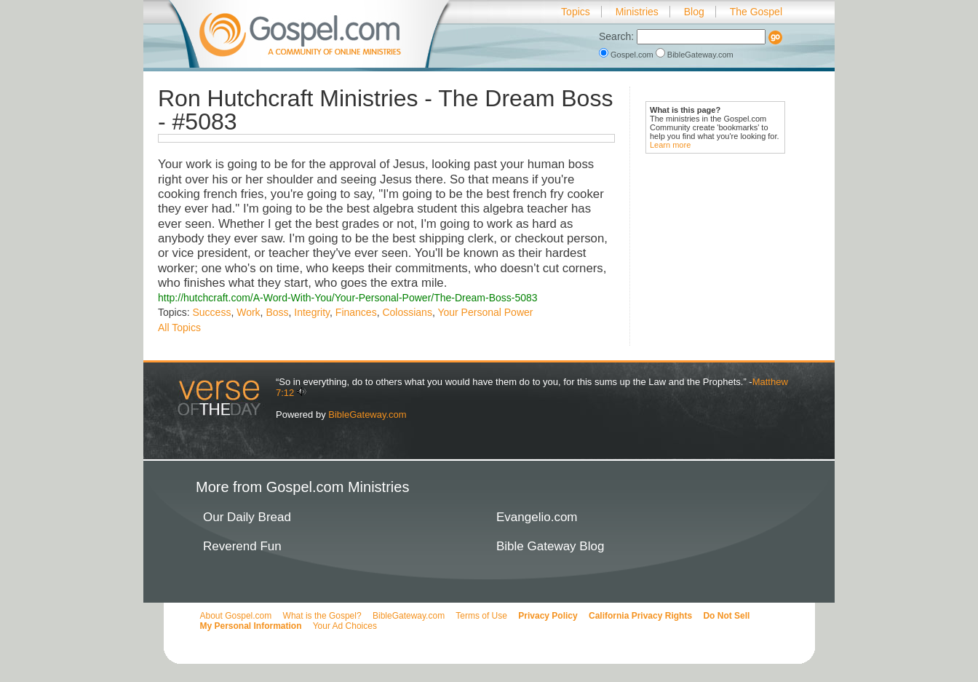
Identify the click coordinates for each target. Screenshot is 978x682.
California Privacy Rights (640, 616)
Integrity (312, 312)
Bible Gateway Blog (550, 546)
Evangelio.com (537, 517)
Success (211, 312)
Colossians (407, 312)
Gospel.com (627, 54)
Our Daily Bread (247, 517)
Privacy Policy (547, 616)
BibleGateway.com (695, 54)
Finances (356, 312)
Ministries (637, 11)
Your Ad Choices (345, 626)
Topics (575, 11)
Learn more (670, 144)
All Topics (179, 327)
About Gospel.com (236, 616)
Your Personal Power (485, 312)
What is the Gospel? (322, 616)
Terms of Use (481, 616)
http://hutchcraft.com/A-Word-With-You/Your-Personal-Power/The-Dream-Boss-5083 (348, 298)
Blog (694, 11)
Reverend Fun (242, 546)
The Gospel (756, 11)
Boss (277, 312)
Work (248, 312)
